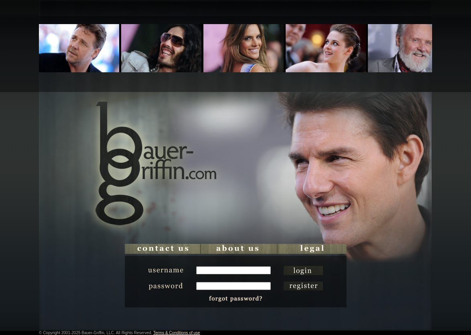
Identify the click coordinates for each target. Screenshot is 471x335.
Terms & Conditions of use (176, 333)
